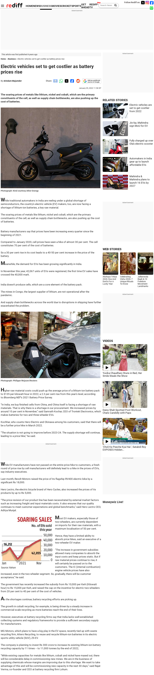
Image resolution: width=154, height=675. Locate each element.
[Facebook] (152, 2)
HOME (29, 6)
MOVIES (56, 6)
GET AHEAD (85, 6)
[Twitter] (143, 2)
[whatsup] (152, 8)
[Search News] (115, 5)
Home (3, 59)
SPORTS (76, 6)
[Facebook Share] (72, 81)
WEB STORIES (112, 249)
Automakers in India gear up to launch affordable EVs (140, 161)
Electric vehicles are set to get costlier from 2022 (140, 108)
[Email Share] (55, 81)
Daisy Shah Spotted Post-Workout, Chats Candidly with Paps (122, 411)
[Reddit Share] (77, 81)
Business (12, 59)
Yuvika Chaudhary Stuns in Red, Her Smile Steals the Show (122, 374)
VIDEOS (108, 341)
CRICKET (66, 6)
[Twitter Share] (66, 81)
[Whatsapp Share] (60, 81)
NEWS (36, 6)
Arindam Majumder (13, 81)
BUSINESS (46, 6)
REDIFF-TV (94, 6)
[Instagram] (147, 2)
